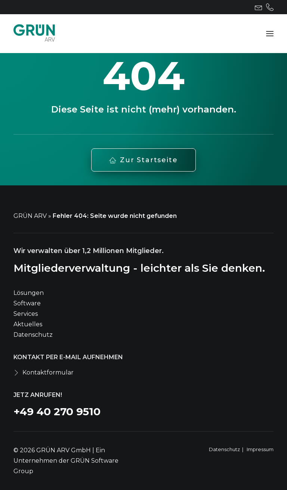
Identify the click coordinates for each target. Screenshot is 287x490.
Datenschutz (33, 334)
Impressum (260, 449)
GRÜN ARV (30, 215)
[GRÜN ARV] (34, 33)
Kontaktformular (48, 372)
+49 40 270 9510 (57, 411)
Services (25, 313)
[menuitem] (258, 7)
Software (27, 303)
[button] (258, 7)
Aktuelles (27, 324)
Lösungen (28, 292)
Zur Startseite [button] (143, 160)
